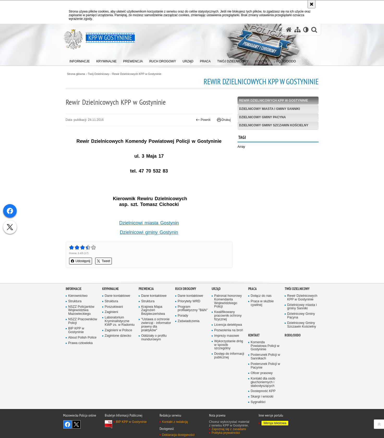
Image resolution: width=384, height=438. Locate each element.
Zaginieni (111, 312)
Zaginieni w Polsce (118, 330)
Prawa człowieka (80, 343)
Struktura (75, 301)
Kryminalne (110, 289)
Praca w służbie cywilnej (262, 303)
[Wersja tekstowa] (306, 29)
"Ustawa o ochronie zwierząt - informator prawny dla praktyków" (156, 325)
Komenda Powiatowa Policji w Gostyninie (265, 346)
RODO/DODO (293, 335)
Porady (183, 315)
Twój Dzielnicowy (98, 74)
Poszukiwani (114, 307)
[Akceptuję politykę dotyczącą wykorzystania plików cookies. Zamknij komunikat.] (311, 4)
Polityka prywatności (226, 433)
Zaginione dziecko (118, 336)
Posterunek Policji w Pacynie (265, 365)
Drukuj (224, 120)
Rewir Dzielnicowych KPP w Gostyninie (136, 74)
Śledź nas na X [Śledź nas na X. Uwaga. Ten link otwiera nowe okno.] (76, 424)
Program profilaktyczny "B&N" (193, 308)
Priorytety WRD (189, 301)
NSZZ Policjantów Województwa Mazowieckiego (81, 310)
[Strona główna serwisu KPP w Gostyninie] (289, 29)
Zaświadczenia (189, 321)
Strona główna (76, 74)
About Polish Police (82, 337)
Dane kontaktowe (117, 296)
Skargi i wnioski (262, 396)
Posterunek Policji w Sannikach (265, 356)
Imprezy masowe (226, 336)
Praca (252, 289)
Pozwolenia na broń (228, 330)
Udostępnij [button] (80, 261)
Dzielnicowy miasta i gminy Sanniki (269, 109)
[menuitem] (79, 60)
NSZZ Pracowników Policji (82, 321)
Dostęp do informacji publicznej (229, 355)
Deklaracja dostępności (178, 435)
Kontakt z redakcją (175, 422)
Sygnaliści (258, 402)
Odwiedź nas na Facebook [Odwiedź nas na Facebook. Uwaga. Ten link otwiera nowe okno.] (67, 424)
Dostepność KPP (263, 391)
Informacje (74, 289)
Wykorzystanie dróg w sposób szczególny (228, 345)
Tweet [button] (103, 261)
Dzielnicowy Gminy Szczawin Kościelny (273, 125)
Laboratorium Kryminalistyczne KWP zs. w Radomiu (120, 321)
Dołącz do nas (261, 296)
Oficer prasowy (262, 373)
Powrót (203, 120)
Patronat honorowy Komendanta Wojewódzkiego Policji (228, 301)
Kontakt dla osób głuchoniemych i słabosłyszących (263, 382)
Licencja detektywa (228, 325)
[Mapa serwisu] (297, 29)
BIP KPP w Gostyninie (76, 330)
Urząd (216, 289)
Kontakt (254, 335)
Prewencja (146, 289)
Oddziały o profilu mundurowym (154, 337)
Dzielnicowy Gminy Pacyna (262, 117)
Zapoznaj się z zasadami (229, 429)
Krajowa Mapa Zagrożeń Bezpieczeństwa (153, 310)
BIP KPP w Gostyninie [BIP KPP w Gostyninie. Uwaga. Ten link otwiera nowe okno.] (131, 422)
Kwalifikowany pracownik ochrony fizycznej (228, 315)
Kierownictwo (78, 296)
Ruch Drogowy (185, 289)
